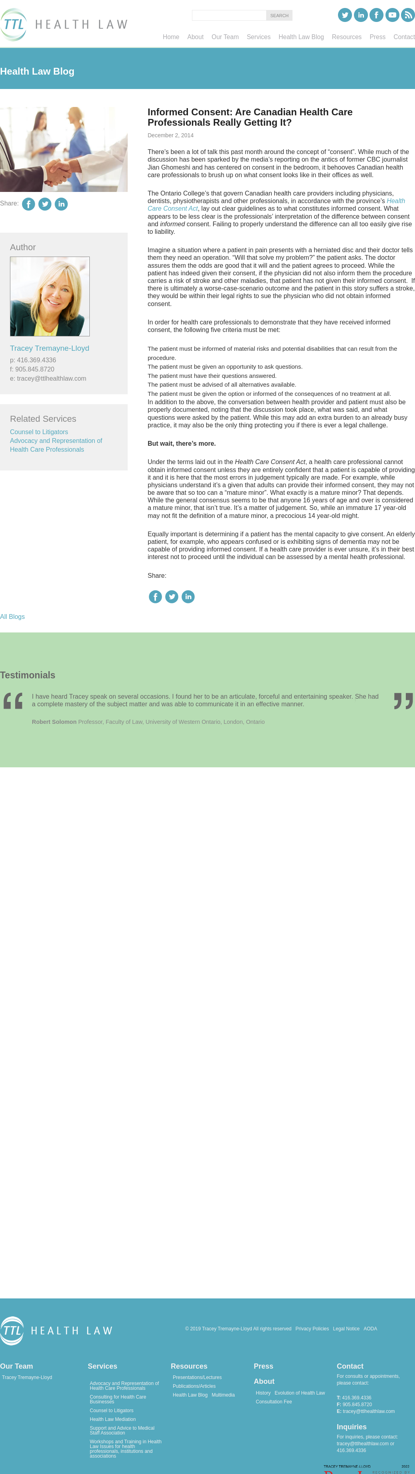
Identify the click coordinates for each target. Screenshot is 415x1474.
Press (263, 1366)
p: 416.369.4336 (33, 360)
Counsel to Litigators (39, 432)
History (263, 1393)
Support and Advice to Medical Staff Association (122, 1430)
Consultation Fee (274, 1402)
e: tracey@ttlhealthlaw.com (48, 378)
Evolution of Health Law (300, 1393)
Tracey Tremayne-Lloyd (49, 348)
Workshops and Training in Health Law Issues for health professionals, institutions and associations (126, 1449)
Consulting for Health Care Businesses (118, 1399)
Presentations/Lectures (197, 1377)
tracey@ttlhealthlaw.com (369, 1411)
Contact (350, 1366)
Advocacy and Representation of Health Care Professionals (124, 1386)
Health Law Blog (190, 1395)
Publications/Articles (194, 1386)
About (264, 1381)
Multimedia (223, 1395)
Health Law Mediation (113, 1419)
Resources (189, 1366)
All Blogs (12, 616)
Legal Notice (346, 1329)
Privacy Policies (312, 1329)
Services (102, 1366)
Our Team (16, 1366)
